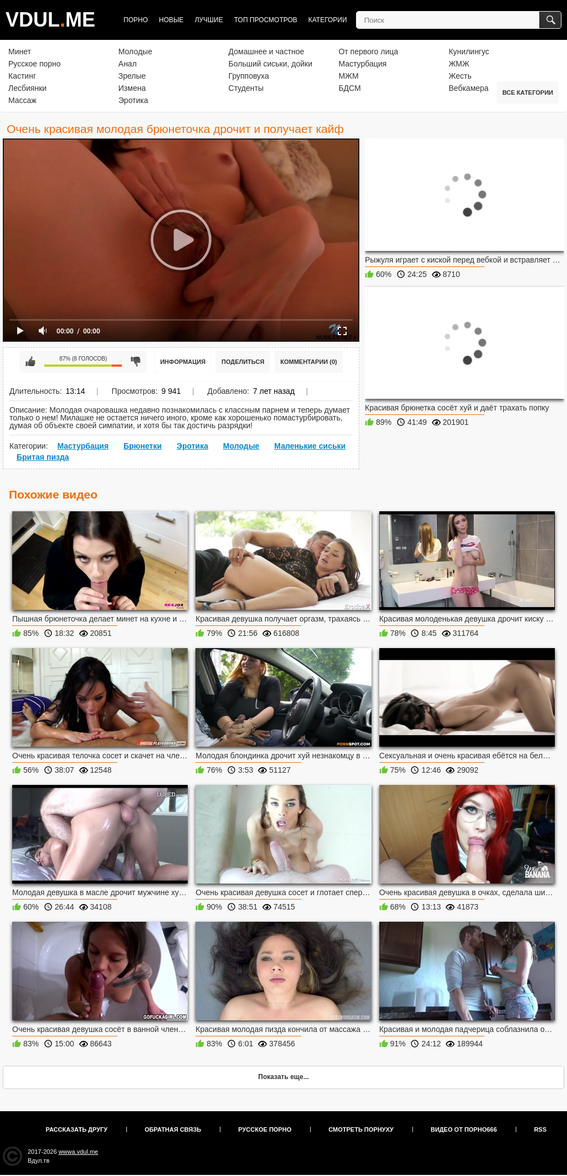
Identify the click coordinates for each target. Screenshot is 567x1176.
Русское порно (34, 63)
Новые (171, 20)
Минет (19, 51)
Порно (135, 20)
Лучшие (209, 20)
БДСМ (349, 88)
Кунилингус (469, 51)
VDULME (50, 19)
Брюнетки (142, 445)
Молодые (135, 51)
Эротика (133, 100)
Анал (127, 63)
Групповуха (249, 75)
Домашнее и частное (267, 51)
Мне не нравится (136, 362)
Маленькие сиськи (310, 445)
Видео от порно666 (464, 1129)
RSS (540, 1129)
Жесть (460, 75)
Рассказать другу (77, 1129)
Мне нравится (30, 362)
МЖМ (348, 75)
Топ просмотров (265, 20)
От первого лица (368, 51)
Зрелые (132, 75)
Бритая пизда (43, 457)
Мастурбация (362, 63)
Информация (182, 361)
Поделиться (242, 361)
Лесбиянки (27, 88)
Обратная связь (173, 1129)
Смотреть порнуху (360, 1129)
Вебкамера (468, 88)
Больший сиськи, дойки (270, 63)
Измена (132, 88)
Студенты (246, 88)
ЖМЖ (459, 63)
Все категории (527, 92)
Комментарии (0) (308, 361)
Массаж (22, 100)
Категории (327, 20)
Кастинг (22, 75)
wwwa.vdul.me (79, 1151)
